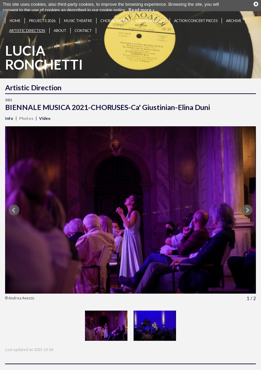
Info (9, 115)
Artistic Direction (27, 27)
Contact (83, 27)
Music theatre (78, 18)
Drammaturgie (151, 18)
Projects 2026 (42, 18)
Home (15, 18)
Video (45, 115)
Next (247, 207)
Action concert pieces (196, 18)
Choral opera (114, 18)
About (60, 27)
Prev (13, 207)
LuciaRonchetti (44, 55)
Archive (233, 18)
